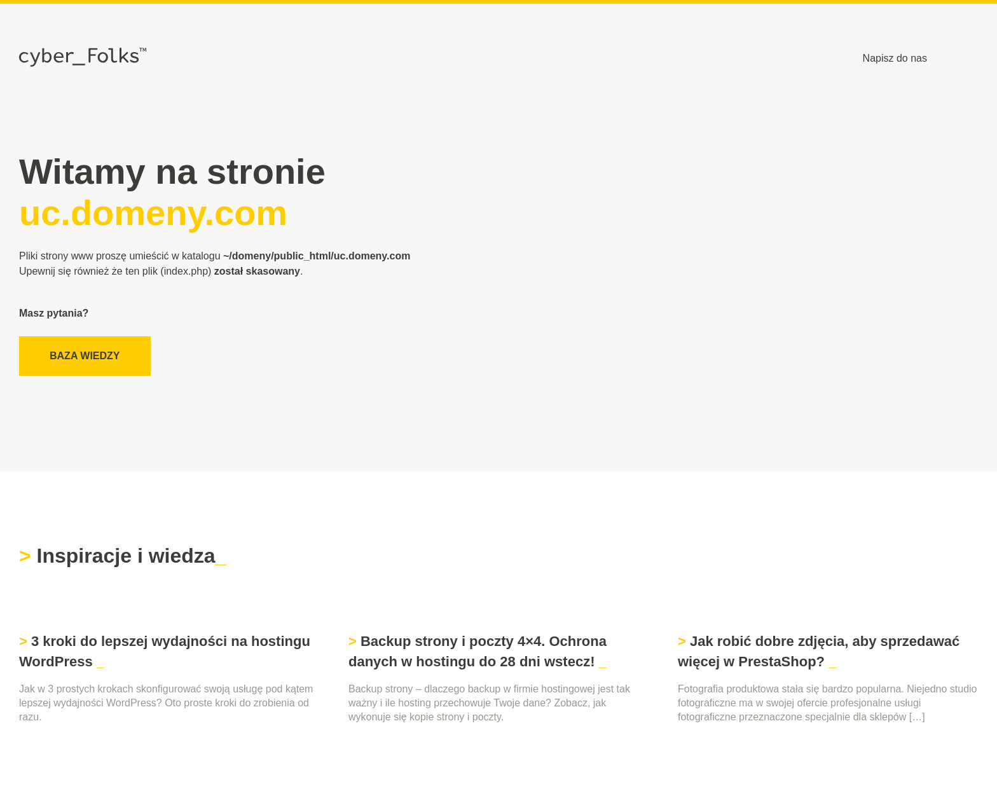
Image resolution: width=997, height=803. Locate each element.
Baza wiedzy (85, 355)
